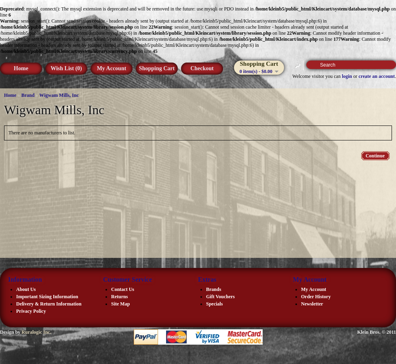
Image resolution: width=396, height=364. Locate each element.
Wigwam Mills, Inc (58, 95)
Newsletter (312, 304)
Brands (213, 289)
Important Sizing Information (47, 296)
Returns (119, 296)
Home (21, 68)
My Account (111, 68)
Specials (214, 304)
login (347, 76)
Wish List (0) (66, 68)
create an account (376, 76)
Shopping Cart (157, 68)
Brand (28, 95)
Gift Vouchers (220, 296)
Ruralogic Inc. (36, 332)
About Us (26, 289)
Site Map (120, 304)
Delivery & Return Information (49, 304)
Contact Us (122, 289)
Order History (316, 296)
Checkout (202, 68)
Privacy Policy (31, 311)
